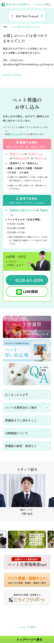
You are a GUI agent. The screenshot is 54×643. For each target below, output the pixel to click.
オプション (14, 134)
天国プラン (37, 153)
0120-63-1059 (29, 284)
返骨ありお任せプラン (23, 214)
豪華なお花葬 (22, 158)
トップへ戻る (43, 4)
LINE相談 (30, 295)
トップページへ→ (12, 74)
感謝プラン (17, 153)
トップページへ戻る (29, 639)
